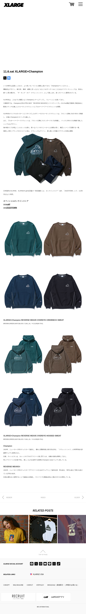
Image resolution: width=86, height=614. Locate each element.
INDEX (43, 497)
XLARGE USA (38, 574)
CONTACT (30, 585)
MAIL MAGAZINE (18, 585)
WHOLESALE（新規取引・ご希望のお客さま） (63, 585)
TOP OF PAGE (43, 554)
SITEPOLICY (40, 585)
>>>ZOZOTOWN (10, 208)
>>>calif (6, 204)
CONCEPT (6, 585)
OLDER (77, 497)
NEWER (9, 497)
